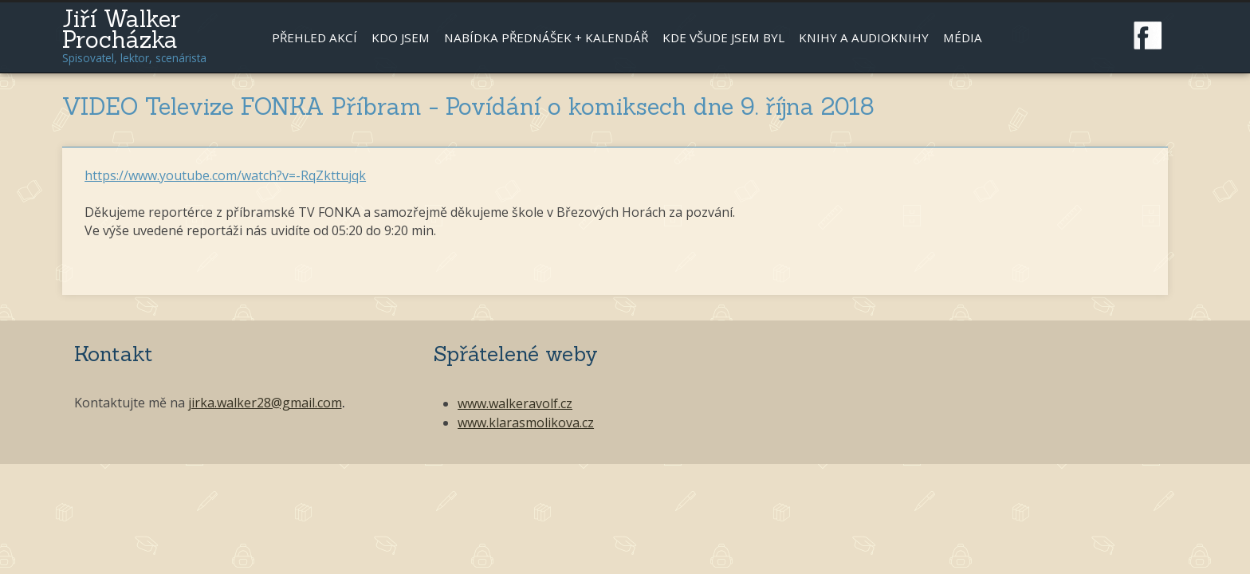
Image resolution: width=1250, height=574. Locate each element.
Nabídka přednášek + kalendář (546, 37)
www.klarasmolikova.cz (526, 422)
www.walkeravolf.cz (515, 403)
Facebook (1148, 36)
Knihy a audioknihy (864, 37)
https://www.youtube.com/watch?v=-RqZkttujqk (225, 175)
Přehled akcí (314, 37)
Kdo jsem (400, 37)
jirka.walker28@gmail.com (265, 402)
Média (962, 37)
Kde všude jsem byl (723, 37)
